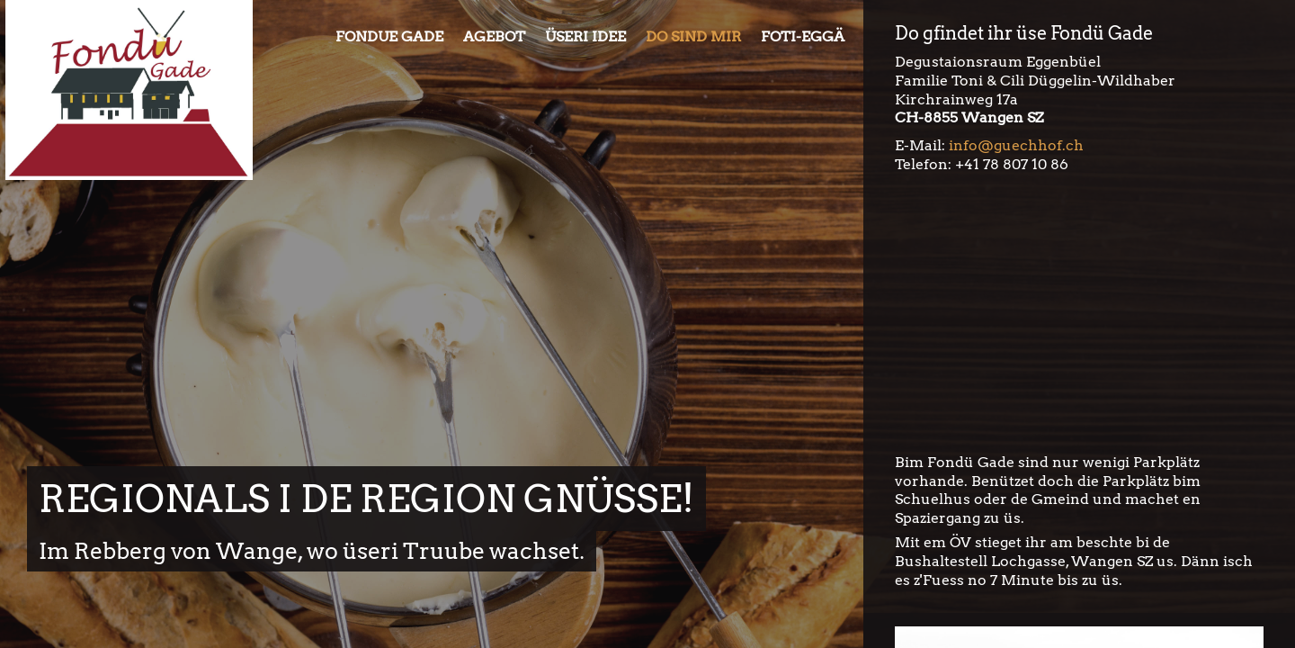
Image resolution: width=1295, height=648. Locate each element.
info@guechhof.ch (1016, 145)
